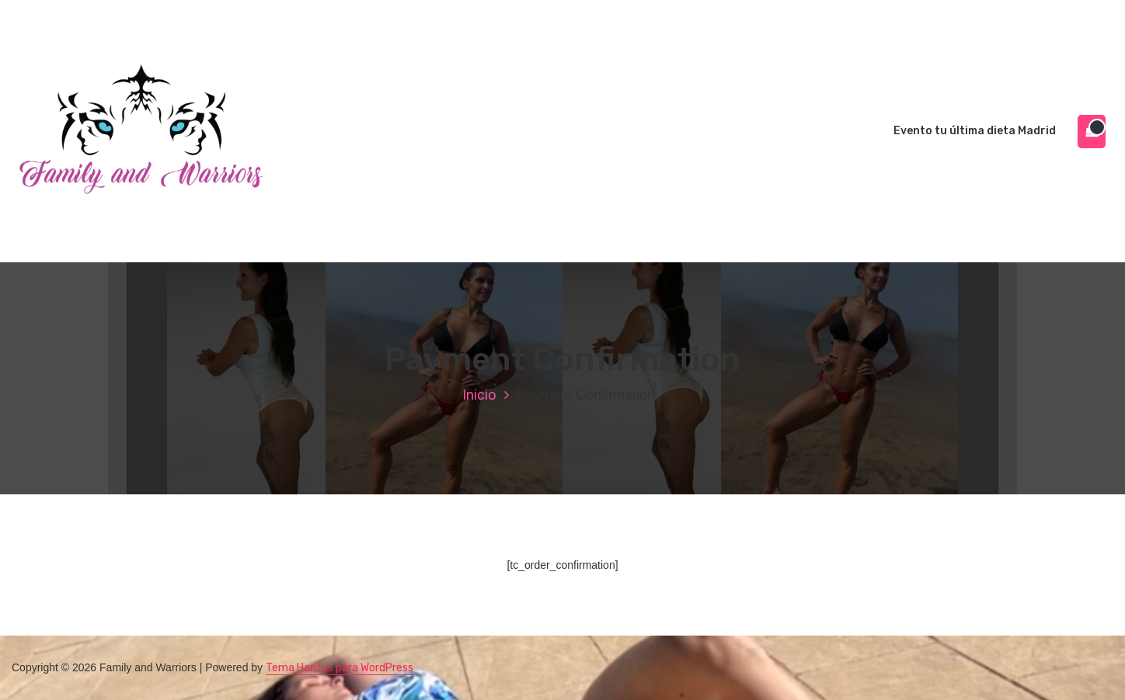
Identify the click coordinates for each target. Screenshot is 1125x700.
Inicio (479, 395)
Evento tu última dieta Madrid (974, 130)
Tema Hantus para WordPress (339, 667)
